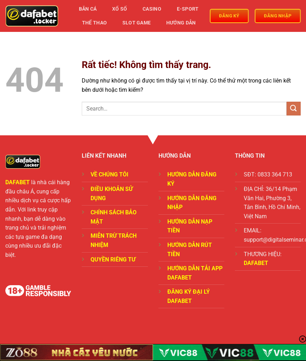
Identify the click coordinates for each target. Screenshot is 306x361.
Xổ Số (119, 9)
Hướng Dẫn (181, 23)
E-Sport (188, 9)
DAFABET (17, 182)
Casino (152, 9)
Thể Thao (94, 23)
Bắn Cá (88, 9)
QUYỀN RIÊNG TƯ (113, 259)
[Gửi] (294, 108)
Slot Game (136, 23)
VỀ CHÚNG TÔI (109, 174)
